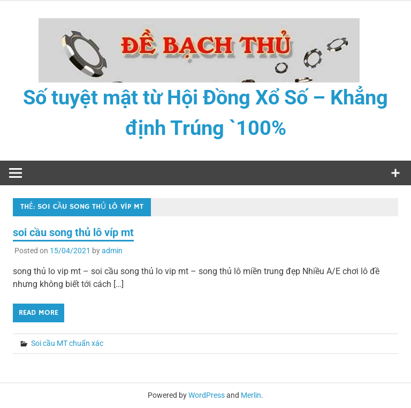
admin (112, 250)
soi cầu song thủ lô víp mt (73, 232)
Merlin (251, 395)
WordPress (206, 395)
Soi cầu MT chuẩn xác (67, 343)
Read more (38, 313)
